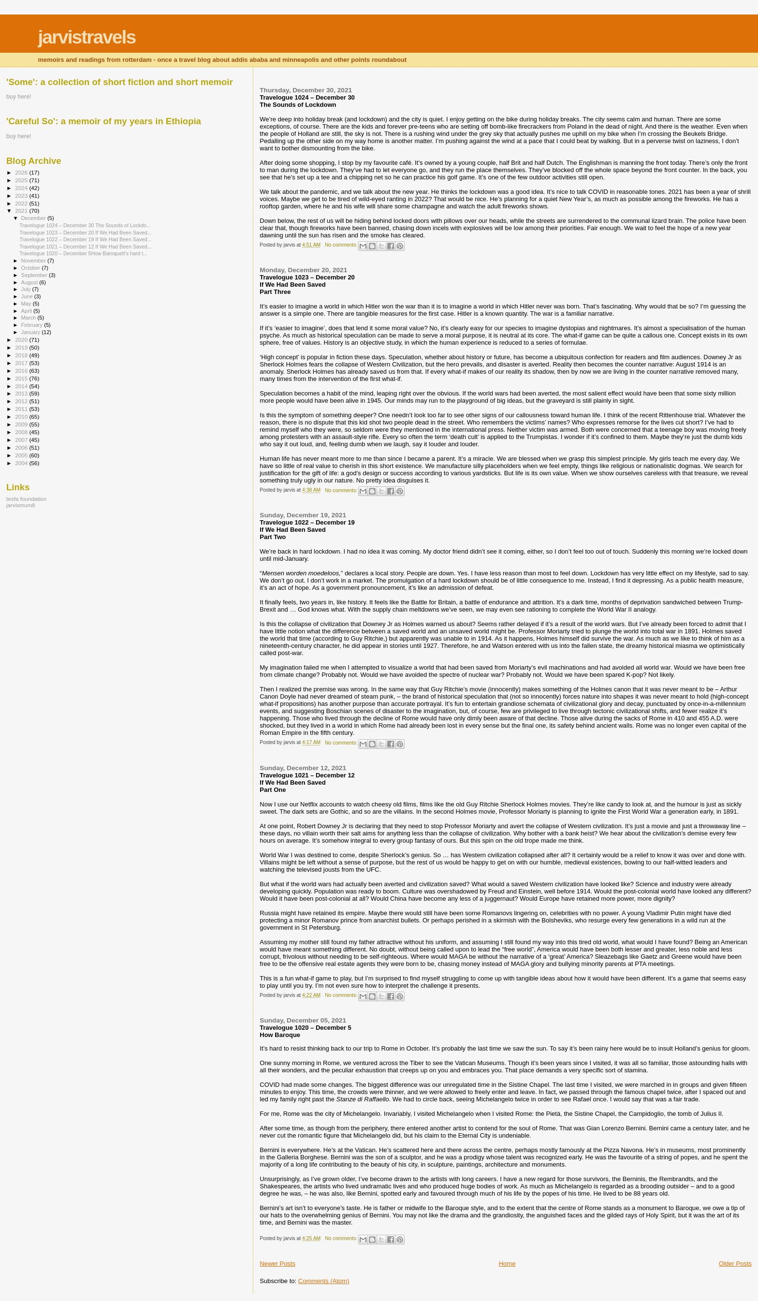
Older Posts (735, 1263)
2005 (22, 455)
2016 (22, 370)
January (31, 332)
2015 (22, 378)
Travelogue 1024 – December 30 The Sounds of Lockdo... (85, 225)
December (34, 218)
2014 (22, 386)
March (29, 318)
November (34, 260)
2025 (22, 180)
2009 (22, 424)
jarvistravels (86, 37)
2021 (22, 210)
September (35, 275)
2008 (22, 432)
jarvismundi (20, 505)
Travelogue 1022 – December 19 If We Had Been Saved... (85, 239)
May (27, 304)
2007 (22, 440)
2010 (22, 416)
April (27, 311)
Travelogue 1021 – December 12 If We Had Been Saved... (85, 246)
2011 (22, 409)
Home (507, 1263)
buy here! (18, 96)
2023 (22, 195)
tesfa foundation (26, 499)
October (31, 268)
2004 (22, 463)
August (30, 282)
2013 (22, 393)
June (27, 296)
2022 (22, 203)
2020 (22, 339)
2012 (22, 401)
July (26, 289)
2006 (22, 447)
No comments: (342, 245)
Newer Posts (277, 1263)
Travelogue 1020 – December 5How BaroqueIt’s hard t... (83, 253)
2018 (22, 355)
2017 (22, 363)
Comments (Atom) (323, 1281)
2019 (22, 347)
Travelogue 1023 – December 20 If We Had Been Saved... (85, 232)
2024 (22, 188)
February (32, 325)
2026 (22, 172)
